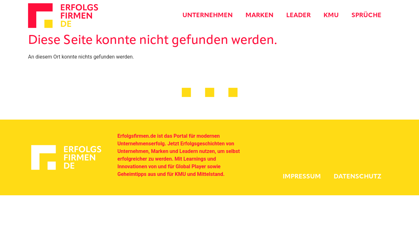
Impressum (302, 177)
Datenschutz (357, 177)
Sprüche (366, 15)
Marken (259, 15)
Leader (298, 15)
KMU (331, 15)
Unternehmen (207, 15)
